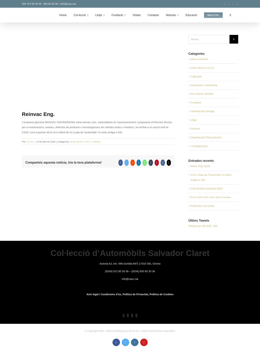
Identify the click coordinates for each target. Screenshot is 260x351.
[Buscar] (233, 39)
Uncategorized (198, 146)
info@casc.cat (68, 3)
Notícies (96, 141)
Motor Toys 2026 (200, 166)
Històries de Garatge (202, 111)
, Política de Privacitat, (135, 294)
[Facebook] (124, 315)
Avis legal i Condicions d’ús (103, 294)
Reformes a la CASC (202, 205)
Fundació (195, 102)
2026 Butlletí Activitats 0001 (206, 188)
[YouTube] (136, 315)
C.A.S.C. (30, 141)
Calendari (196, 76)
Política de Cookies (162, 294)
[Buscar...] (208, 39)
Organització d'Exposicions (206, 137)
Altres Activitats (199, 59)
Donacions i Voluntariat (203, 85)
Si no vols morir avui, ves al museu (210, 197)
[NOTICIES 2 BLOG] (98, 70)
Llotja (193, 119)
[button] (230, 15)
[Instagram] (132, 315)
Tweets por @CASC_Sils (202, 225)
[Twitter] (128, 315)
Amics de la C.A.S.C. (80, 141)
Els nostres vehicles (202, 93)
